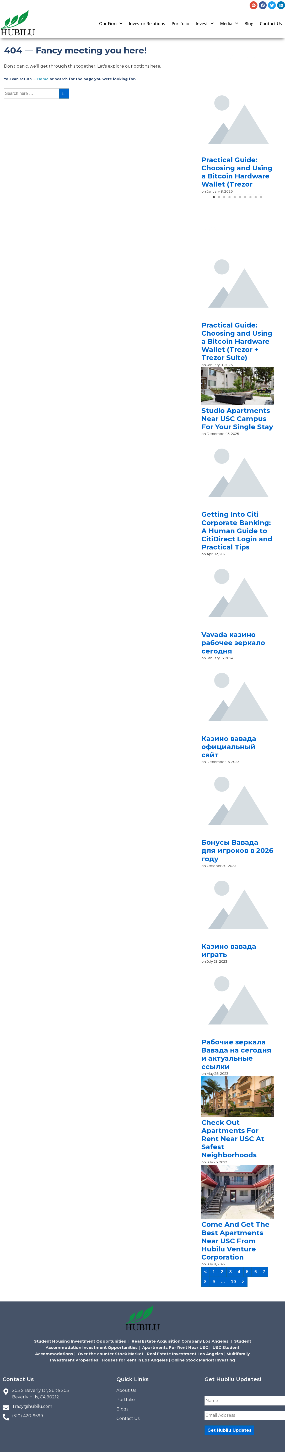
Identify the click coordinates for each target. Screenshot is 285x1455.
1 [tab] (214, 198)
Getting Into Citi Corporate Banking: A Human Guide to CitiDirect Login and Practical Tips (236, 530)
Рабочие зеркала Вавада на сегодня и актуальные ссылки (236, 1054)
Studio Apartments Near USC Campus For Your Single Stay (237, 418)
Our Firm (110, 23)
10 (233, 1281)
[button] (111, 23)
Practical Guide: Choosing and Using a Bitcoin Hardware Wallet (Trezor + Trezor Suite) (236, 341)
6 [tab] (240, 198)
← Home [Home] (41, 79)
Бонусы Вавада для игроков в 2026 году (237, 850)
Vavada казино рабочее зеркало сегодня (233, 642)
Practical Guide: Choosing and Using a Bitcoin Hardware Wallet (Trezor (236, 172)
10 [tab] (261, 198)
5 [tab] (235, 198)
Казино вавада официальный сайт (228, 746)
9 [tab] (256, 198)
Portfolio (180, 23)
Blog (249, 23)
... (223, 1281)
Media (229, 23)
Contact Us (271, 23)
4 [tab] (229, 198)
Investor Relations (147, 23)
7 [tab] (245, 198)
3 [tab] (224, 198)
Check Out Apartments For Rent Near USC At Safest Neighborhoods (232, 1138)
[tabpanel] (237, 138)
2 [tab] (219, 198)
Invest (205, 23)
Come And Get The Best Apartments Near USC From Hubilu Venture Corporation (235, 1240)
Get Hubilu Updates (229, 1430)
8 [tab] (250, 198)
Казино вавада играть (228, 950)
